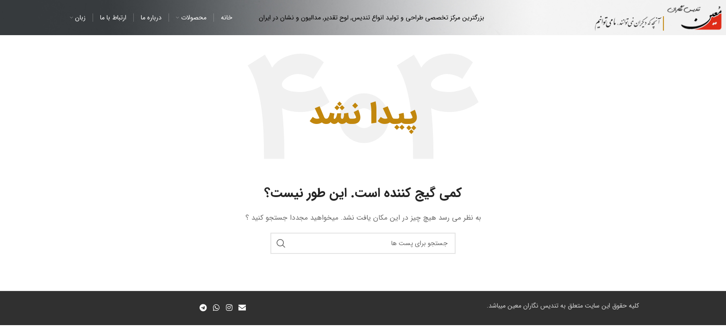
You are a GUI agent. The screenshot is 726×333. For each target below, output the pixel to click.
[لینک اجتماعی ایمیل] (242, 308)
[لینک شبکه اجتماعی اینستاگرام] (229, 308)
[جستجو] (363, 243)
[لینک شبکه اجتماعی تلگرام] (203, 308)
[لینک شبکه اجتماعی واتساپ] (216, 308)
